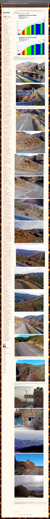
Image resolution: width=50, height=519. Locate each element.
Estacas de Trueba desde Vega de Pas (7, 130)
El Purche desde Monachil (6, 120)
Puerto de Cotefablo (5, 220)
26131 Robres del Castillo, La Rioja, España (20, 503)
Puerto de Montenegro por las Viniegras (7, 248)
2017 (4, 362)
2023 (4, 357)
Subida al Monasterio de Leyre (6, 313)
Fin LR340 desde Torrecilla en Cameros (7, 135)
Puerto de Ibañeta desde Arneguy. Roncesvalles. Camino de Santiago (6, 228)
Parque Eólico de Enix (5, 188)
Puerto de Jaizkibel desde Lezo (6, 231)
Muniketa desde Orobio (5, 178)
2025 (4, 355)
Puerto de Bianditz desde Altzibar (6, 217)
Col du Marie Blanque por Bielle (6, 91)
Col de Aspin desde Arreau (6, 81)
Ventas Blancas (4, 326)
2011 (4, 367)
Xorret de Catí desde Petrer (6, 338)
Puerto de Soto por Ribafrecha (6, 269)
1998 (4, 369)
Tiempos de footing (5, 315)
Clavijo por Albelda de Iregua (6, 79)
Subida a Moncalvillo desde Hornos (6, 312)
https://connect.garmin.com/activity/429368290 (18, 499)
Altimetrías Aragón (5, 26)
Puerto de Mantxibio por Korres (6, 246)
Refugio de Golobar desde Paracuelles (7, 283)
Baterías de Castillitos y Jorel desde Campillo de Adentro (6, 61)
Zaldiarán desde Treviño (5, 339)
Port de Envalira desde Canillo (6, 198)
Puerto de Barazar (5, 215)
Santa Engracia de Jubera (6, 300)
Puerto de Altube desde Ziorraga (6, 207)
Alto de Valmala (5, 50)
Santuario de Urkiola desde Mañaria (7, 306)
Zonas (4, 341)
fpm (25, 514)
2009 (4, 368)
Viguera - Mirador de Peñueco (6, 329)
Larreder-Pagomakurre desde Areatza (7, 158)
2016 (4, 363)
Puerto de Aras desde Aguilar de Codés (7, 208)
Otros (4, 185)
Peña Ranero (4, 191)
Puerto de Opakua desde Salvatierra (7, 251)
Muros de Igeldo (5, 179)
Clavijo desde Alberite (5, 78)
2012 (4, 366)
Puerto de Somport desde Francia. (6, 267)
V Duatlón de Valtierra (5, 323)
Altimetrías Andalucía (5, 25)
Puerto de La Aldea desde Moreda (6, 236)
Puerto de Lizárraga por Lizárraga (6, 244)
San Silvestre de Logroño (5, 294)
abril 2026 (5, 354)
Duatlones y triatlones (5, 19)
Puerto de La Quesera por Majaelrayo (7, 240)
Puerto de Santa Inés (5, 264)
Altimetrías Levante (5, 31)
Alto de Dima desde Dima (6, 37)
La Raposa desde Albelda (5, 152)
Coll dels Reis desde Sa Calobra (6, 105)
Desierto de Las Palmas (5, 117)
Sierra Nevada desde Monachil (6, 311)
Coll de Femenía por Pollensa (6, 98)
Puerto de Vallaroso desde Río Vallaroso (7, 272)
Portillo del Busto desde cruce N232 (7, 201)
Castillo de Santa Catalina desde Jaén (7, 72)
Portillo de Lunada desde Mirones (6, 200)
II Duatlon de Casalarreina (6, 143)
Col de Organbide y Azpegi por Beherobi (7, 86)
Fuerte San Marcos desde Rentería (6, 138)
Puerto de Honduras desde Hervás (6, 227)
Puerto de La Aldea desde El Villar (6, 235)
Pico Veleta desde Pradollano (6, 193)
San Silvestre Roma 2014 (6, 295)
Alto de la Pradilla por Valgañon (6, 42)
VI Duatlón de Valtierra (5, 328)
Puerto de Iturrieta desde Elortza (6, 229)
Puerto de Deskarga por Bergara (6, 222)
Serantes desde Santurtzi (5, 308)
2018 (4, 361)
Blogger (31, 514)
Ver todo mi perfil (4, 349)
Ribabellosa (4, 287)
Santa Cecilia (4, 299)
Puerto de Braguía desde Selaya (6, 218)
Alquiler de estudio (5, 23)
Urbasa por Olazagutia (5, 320)
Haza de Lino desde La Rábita (6, 139)
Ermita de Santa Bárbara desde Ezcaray (7, 124)
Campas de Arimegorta (5, 66)
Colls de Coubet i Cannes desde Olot (7, 113)
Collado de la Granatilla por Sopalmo (7, 110)
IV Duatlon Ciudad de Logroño (6, 147)
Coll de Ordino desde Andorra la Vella (7, 100)
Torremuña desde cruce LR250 (6, 317)
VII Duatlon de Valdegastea (6, 331)
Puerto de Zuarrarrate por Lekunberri (7, 275)
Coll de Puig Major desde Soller (6, 101)
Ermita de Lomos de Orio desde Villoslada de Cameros (6, 122)
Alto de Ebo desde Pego (5, 38)
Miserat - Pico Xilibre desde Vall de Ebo (7, 171)
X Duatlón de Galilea (5, 335)
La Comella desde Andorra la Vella (6, 149)
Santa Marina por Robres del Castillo (21, 13)
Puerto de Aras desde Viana (6, 209)
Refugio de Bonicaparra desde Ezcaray (7, 282)
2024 (4, 356)
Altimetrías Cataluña (5, 28)
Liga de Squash (5, 160)
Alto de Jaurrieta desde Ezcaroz (6, 40)
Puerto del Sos (4, 280)
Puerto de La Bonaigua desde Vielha (7, 238)
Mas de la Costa (5, 166)
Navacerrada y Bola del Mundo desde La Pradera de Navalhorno (7, 180)
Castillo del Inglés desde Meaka (6, 73)
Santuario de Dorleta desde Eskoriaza (7, 304)
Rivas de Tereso (5, 288)
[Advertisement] (30, 507)
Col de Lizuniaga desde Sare (6, 85)
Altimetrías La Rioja (5, 30)
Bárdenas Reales (5, 59)
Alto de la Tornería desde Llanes (6, 43)
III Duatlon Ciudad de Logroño (6, 144)
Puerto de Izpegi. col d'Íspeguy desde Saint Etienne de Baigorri (7, 230)
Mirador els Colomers (5, 170)
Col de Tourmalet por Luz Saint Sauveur (7, 89)
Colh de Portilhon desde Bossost (6, 92)
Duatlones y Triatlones (5, 118)
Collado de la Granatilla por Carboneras (7, 109)
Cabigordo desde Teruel (5, 64)
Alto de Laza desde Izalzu (6, 44)
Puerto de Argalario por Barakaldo (6, 210)
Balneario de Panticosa (5, 58)
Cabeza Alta (4, 63)
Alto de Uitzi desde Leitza (6, 49)
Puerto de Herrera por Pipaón (6, 226)
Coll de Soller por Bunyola (6, 104)
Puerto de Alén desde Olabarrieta (6, 205)
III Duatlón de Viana (5, 146)
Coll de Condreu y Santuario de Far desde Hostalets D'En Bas (6, 97)
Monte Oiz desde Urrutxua (6, 176)
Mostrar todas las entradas (39, 10)
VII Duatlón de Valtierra (5, 332)
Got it (42, 1)
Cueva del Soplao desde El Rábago (6, 115)
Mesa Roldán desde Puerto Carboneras (7, 168)
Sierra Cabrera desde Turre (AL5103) (7, 310)
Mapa (4, 165)
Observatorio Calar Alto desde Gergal (7, 183)
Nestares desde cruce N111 (6, 181)
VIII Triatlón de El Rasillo (5, 334)
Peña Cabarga (4, 190)
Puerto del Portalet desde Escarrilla (6, 279)
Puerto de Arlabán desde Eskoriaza (6, 212)
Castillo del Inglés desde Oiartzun (6, 74)
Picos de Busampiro (5, 194)
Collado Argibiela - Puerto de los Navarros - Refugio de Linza (6, 107)
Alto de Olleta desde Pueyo (6, 47)
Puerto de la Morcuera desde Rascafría (7, 239)
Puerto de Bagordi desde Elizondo (6, 214)
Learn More (39, 1)
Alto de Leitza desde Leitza (6, 45)
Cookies (4, 373)
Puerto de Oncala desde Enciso (6, 250)
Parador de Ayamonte (5, 187)
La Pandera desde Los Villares (6, 150)
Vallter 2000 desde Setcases (6, 325)
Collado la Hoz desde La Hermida (6, 111)
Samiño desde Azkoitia (5, 290)
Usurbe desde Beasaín (5, 321)
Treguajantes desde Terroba (6, 318)
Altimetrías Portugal (5, 33)
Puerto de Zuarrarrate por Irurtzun (6, 274)
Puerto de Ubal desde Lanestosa (6, 270)
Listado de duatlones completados (6, 161)
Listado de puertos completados (7, 353)
